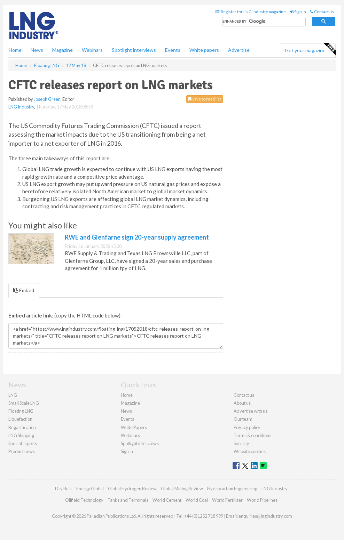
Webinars (92, 50)
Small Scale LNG (23, 403)
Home (15, 50)
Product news (21, 451)
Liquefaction (20, 419)
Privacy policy (247, 427)
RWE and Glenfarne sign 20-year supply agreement (137, 237)
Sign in (298, 11)
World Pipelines (262, 500)
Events (172, 50)
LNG (12, 395)
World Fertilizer (227, 500)
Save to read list (204, 99)
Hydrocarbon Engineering (232, 488)
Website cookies (250, 451)
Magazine (62, 50)
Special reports (22, 443)
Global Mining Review (182, 488)
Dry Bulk (63, 488)
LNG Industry (21, 107)
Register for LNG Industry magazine (251, 11)
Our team (243, 419)
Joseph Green (47, 99)
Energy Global (90, 488)
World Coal (197, 500)
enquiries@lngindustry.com (265, 516)
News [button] (37, 50)
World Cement (167, 500)
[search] (264, 22)
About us (242, 403)
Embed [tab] (23, 290)
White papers (204, 50)
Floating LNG (20, 411)
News (126, 411)
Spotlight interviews (134, 50)
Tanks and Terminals (128, 500)
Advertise (239, 50)
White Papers (134, 427)
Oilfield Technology (84, 500)
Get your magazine (310, 49)
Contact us (322, 11)
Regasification (22, 427)
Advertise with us (250, 411)
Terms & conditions (252, 435)
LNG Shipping (21, 435)
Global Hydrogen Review (132, 488)
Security (241, 443)
